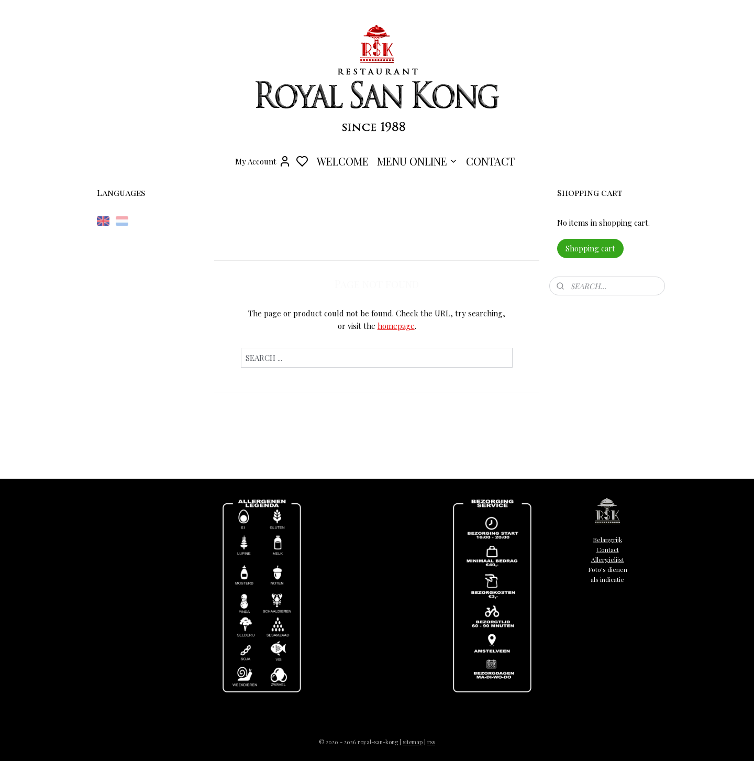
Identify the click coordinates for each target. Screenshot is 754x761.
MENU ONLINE (417, 161)
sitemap (413, 742)
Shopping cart (590, 248)
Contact (607, 549)
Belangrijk (607, 539)
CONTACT (490, 161)
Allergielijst (607, 559)
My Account (263, 161)
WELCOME (343, 161)
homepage (396, 326)
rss (431, 742)
